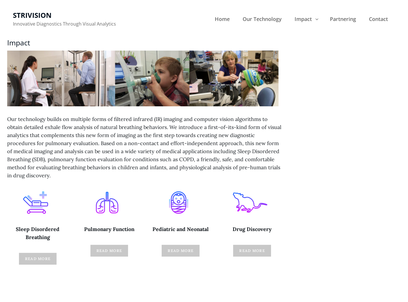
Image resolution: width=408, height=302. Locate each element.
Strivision (32, 15)
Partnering (343, 19)
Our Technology (262, 19)
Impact (307, 19)
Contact (378, 19)
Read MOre (38, 258)
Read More (109, 250)
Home (222, 19)
